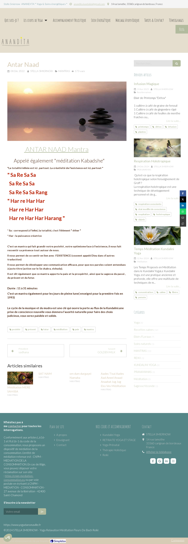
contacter (14, 426)
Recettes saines (144, 329)
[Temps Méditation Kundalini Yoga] (157, 235)
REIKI (137, 357)
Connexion (177, 540)
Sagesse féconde (144, 386)
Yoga (137, 322)
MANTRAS (140, 350)
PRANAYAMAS (143, 371)
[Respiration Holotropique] (157, 148)
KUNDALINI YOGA (145, 364)
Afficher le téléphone (158, 451)
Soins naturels (142, 343)
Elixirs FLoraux (142, 336)
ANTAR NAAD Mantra (56, 149)
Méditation (140, 379)
